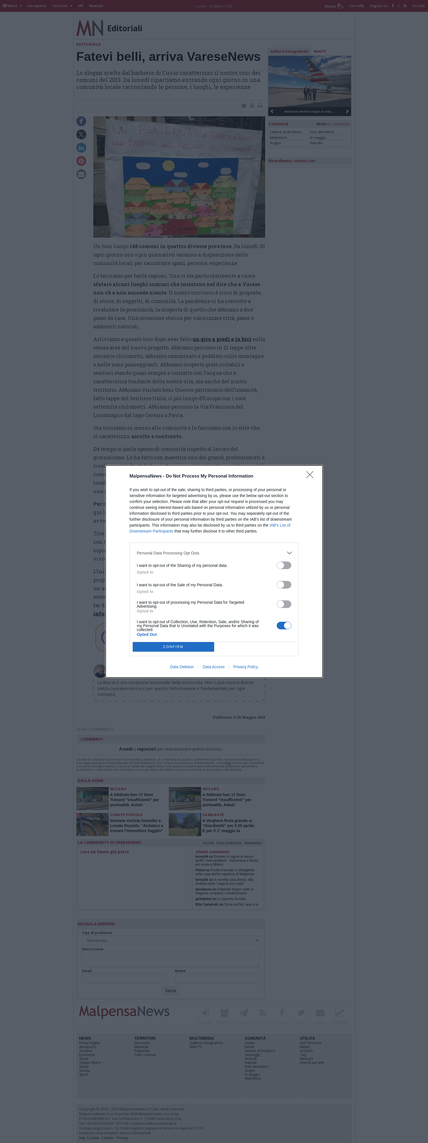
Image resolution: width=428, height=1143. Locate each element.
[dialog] (214, 571)
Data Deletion (182, 667)
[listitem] (214, 553)
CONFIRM (173, 647)
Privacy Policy (245, 667)
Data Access (214, 667)
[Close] (311, 476)
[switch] (284, 565)
